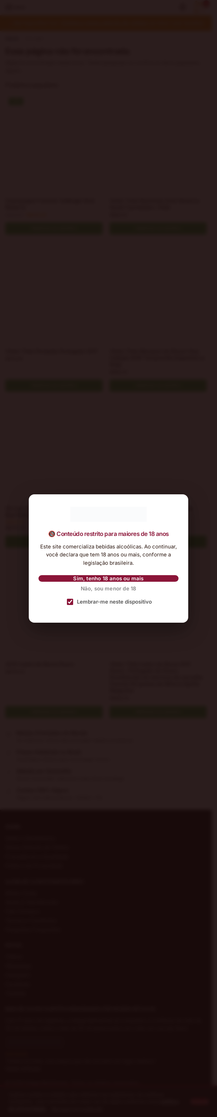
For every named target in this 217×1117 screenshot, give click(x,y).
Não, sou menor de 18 (109, 588)
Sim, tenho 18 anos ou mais (108, 578)
